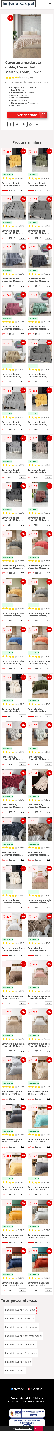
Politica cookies (36, 1401)
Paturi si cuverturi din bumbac (21, 1327)
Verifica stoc (32, 115)
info (22, 190)
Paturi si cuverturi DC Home (20, 1309)
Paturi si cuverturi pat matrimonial (23, 1335)
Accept (38, 1428)
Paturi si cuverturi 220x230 (19, 1318)
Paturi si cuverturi (14, 1370)
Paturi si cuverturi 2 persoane (21, 1353)
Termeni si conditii (20, 1398)
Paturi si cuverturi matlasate (20, 1344)
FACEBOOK (18, 1389)
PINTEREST (35, 1389)
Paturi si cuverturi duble (18, 1361)
